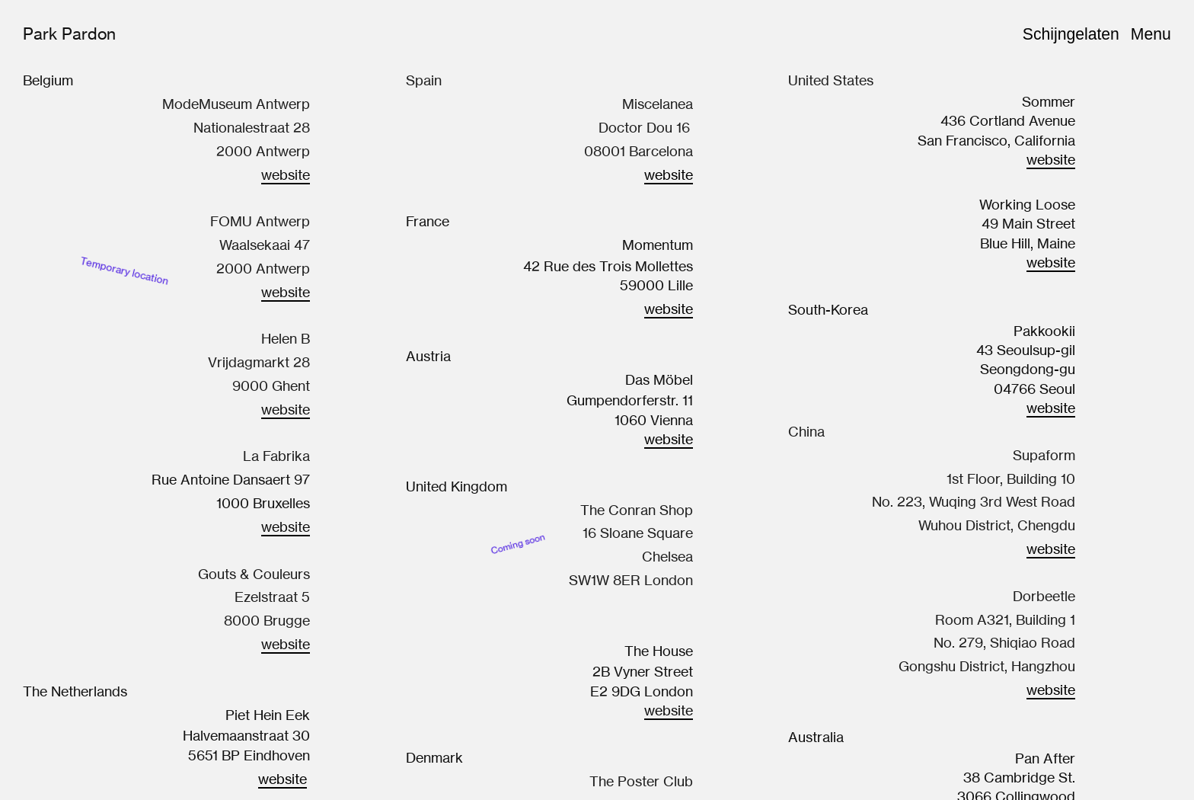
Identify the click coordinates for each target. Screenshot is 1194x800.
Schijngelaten (1071, 34)
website (282, 778)
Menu (1151, 34)
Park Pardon (69, 33)
